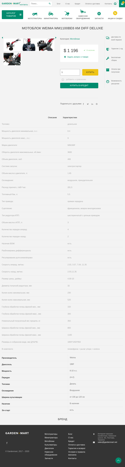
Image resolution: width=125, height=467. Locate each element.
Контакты (108, 4)
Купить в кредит (79, 85)
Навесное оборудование (51, 453)
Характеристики (70, 118)
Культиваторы (51, 445)
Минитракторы (51, 438)
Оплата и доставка (92, 4)
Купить (90, 72)
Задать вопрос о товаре (77, 57)
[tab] (52, 117)
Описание (52, 118)
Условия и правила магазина (76, 453)
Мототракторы (51, 434)
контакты (24, 5)
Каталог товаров (14, 14)
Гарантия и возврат (76, 448)
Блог (58, 4)
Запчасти (49, 458)
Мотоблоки (75, 39)
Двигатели (49, 448)
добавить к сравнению (76, 79)
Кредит (77, 4)
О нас (67, 4)
